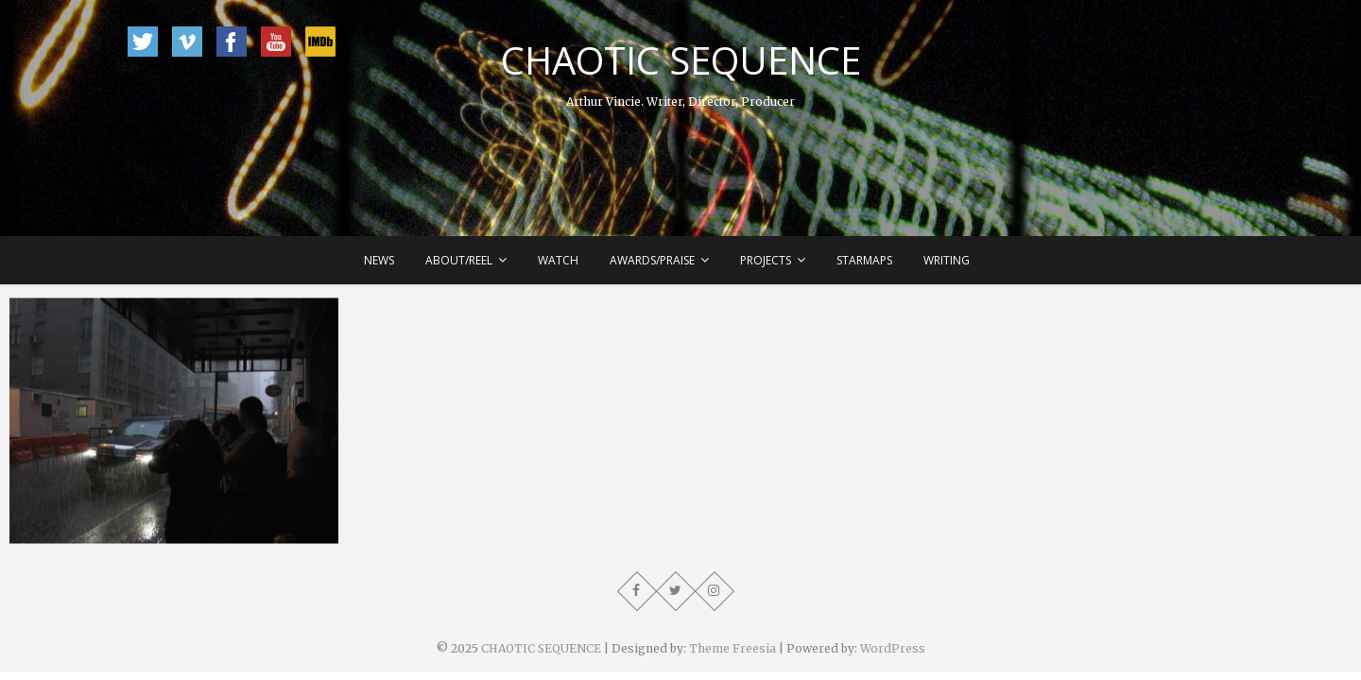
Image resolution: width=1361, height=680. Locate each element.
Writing (946, 260)
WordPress (892, 648)
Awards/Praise (652, 260)
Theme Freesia (732, 648)
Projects (765, 260)
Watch (558, 260)
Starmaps (864, 260)
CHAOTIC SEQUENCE (681, 60)
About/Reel (458, 260)
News (379, 260)
